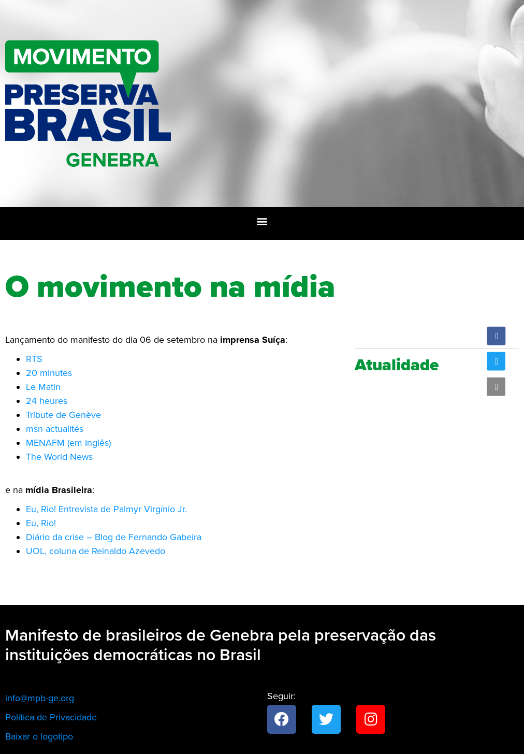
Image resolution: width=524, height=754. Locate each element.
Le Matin (43, 387)
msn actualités (54, 428)
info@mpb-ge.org (39, 698)
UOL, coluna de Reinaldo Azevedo (95, 551)
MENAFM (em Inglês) (68, 442)
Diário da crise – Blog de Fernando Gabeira (113, 537)
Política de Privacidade (51, 717)
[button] (262, 220)
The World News (59, 456)
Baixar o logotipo (39, 736)
